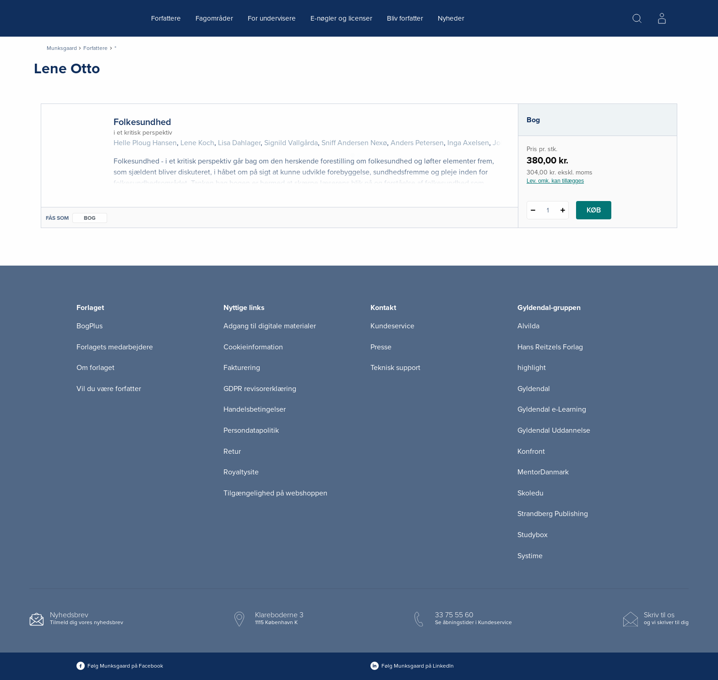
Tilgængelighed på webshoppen (275, 493)
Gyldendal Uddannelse (553, 430)
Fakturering (241, 367)
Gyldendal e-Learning (551, 409)
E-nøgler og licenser (341, 18)
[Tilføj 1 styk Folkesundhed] (562, 210)
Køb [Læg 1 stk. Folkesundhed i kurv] (594, 210)
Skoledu (530, 493)
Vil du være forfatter (108, 388)
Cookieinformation (253, 347)
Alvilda (528, 326)
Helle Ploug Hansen (145, 142)
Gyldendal (533, 388)
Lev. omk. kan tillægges (555, 181)
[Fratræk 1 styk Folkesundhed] (532, 210)
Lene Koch (197, 142)
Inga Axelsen (468, 142)
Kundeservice (392, 326)
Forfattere (166, 18)
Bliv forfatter (405, 18)
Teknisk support (395, 367)
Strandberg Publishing (552, 513)
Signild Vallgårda (291, 142)
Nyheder (451, 18)
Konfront (531, 451)
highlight (531, 367)
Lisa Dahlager (239, 142)
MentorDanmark (543, 472)
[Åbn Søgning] (637, 18)
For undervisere (272, 18)
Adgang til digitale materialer (269, 326)
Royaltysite (241, 472)
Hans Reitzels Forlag (550, 347)
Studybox (532, 534)
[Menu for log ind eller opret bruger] (662, 18)
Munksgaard (62, 48)
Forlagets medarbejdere (114, 347)
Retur (232, 451)
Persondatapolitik (251, 430)
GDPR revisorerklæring (259, 388)
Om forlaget (95, 367)
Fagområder (214, 18)
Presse (381, 347)
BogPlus (89, 326)
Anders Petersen (417, 142)
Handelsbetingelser (254, 409)
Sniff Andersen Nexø (354, 142)
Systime (530, 555)
